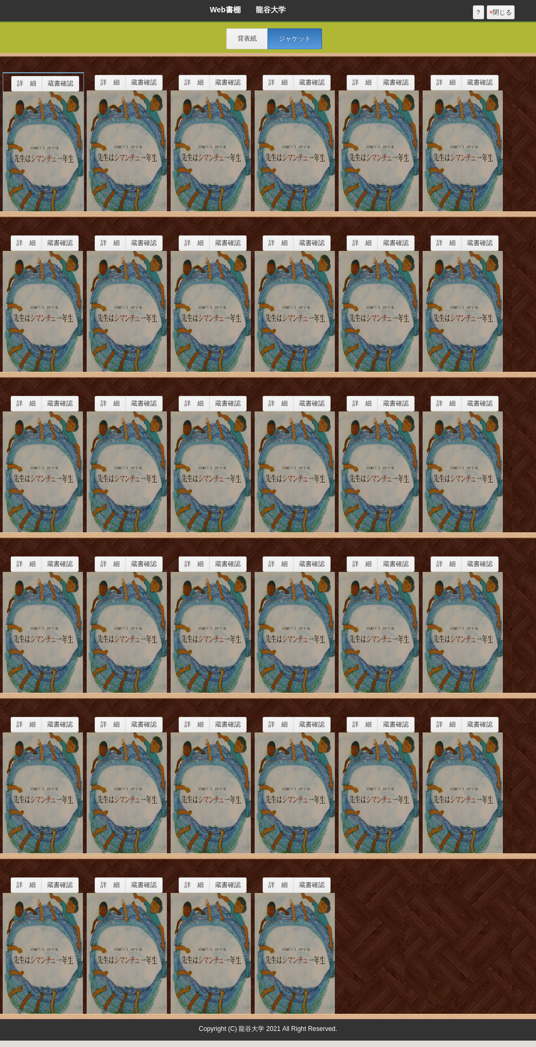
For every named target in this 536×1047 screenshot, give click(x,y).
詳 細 (26, 83)
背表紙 (247, 38)
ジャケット (295, 38)
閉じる (500, 12)
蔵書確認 (60, 83)
